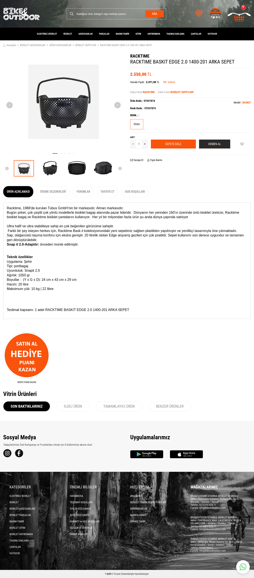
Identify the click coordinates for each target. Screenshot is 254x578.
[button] (55, 153)
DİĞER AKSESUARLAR (60, 45)
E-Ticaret (116, 573)
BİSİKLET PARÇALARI (20, 515)
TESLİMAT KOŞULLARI (81, 502)
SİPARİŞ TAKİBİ (138, 521)
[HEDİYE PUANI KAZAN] (26, 358)
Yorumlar (83, 191)
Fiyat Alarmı (154, 160)
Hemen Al (214, 144)
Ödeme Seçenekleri (53, 191)
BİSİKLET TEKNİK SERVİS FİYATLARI (148, 502)
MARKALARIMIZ (138, 515)
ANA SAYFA (136, 496)
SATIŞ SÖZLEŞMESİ (79, 515)
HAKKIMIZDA (76, 496)
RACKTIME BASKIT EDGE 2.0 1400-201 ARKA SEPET (126, 45)
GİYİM (138, 34)
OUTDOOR (212, 34)
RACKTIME (140, 56)
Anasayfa (9, 45)
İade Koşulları (135, 191)
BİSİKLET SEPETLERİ (85, 45)
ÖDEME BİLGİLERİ (79, 534)
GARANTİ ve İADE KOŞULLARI (85, 521)
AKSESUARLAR (86, 34)
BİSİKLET (67, 34)
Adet (132, 137)
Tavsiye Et (136, 160)
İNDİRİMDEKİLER (138, 508)
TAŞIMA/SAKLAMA (175, 34)
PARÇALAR (104, 34)
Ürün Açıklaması (18, 191)
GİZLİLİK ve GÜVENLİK (81, 527)
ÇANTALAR (196, 34)
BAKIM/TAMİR (122, 34)
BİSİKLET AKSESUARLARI (32, 45)
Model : (242, 102)
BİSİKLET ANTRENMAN (21, 534)
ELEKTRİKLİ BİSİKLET (47, 34)
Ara (154, 14)
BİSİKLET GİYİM (17, 527)
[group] (63, 101)
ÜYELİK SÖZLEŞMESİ (80, 508)
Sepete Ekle (173, 144)
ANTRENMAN (153, 34)
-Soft (108, 573)
